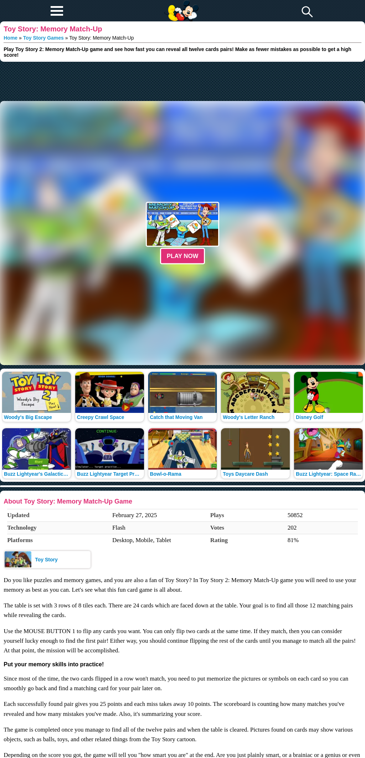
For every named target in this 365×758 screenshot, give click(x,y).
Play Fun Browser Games (180, 5)
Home (10, 38)
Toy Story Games (43, 38)
